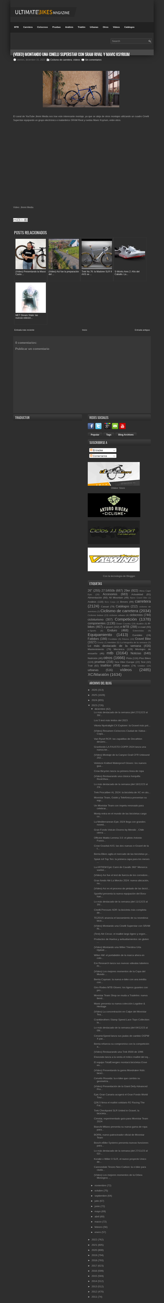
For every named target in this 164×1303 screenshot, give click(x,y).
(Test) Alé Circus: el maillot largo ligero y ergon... (120, 930)
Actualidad (137, 591)
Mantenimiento (96, 645)
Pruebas (56, 27)
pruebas (100, 658)
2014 (95, 1278)
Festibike (112, 635)
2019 (95, 1252)
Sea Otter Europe (124, 658)
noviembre (101, 1182)
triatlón (126, 662)
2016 (95, 1267)
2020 (95, 1246)
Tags (108, 431)
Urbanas (94, 27)
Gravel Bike (143, 635)
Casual (105, 603)
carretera (143, 598)
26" (90, 587)
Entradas (96, 446)
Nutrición (92, 655)
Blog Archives (126, 431)
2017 (95, 1262)
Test (143, 658)
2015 (95, 1272)
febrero (99, 1223)
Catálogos (129, 27)
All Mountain (116, 594)
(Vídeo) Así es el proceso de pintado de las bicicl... (121, 885)
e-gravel (108, 623)
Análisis (69, 27)
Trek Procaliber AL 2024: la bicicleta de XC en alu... (122, 789)
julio (97, 1197)
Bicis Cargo (110, 599)
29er (127, 587)
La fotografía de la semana (133, 639)
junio (98, 1202)
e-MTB (124, 623)
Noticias (136, 650)
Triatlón (81, 27)
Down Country (123, 620)
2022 (95, 1236)
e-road (142, 623)
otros (108, 654)
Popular (95, 431)
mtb (110, 649)
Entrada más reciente (24, 327)
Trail (90, 662)
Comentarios (98, 452)
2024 (95, 697)
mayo (98, 1208)
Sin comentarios (93, 60)
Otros (105, 27)
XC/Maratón (98, 671)
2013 (95, 1283)
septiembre (101, 1192)
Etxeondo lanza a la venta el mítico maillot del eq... (122, 1053)
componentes (97, 620)
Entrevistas (138, 627)
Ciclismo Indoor (95, 612)
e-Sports (92, 627)
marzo (98, 1218)
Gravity (100, 639)
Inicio (84, 327)
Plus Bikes (145, 655)
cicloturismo (95, 616)
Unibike (141, 662)
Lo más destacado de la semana (114, 642)
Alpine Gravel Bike (138, 594)
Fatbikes (93, 635)
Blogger (131, 572)
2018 (95, 1257)
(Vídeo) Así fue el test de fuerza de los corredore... (121, 872)
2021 (95, 1241)
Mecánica (119, 645)
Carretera (27, 27)
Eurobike (137, 631)
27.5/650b (108, 587)
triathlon (106, 662)
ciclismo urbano (117, 612)
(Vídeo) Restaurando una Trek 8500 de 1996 (118, 1048)
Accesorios (110, 590)
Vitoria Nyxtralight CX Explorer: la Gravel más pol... (122, 722)
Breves (124, 598)
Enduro (112, 627)
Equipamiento (100, 631)
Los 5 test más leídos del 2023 (110, 717)
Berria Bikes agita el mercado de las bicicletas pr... (121, 850)
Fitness (125, 635)
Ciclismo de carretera (61, 60)
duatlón (140, 620)
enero (98, 1228)
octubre (99, 1187)
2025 (95, 691)
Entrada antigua (142, 327)
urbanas (93, 666)
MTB (16, 27)
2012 (95, 1288)
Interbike (111, 639)
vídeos (76, 60)
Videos (116, 27)
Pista (129, 655)
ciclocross (136, 611)
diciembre (100, 705)
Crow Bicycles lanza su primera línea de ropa (119, 767)
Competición (126, 616)
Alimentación (95, 594)
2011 (95, 1293)
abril (97, 1213)
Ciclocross (42, 27)
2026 (95, 686)
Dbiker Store (118, 484)
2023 (95, 702)
